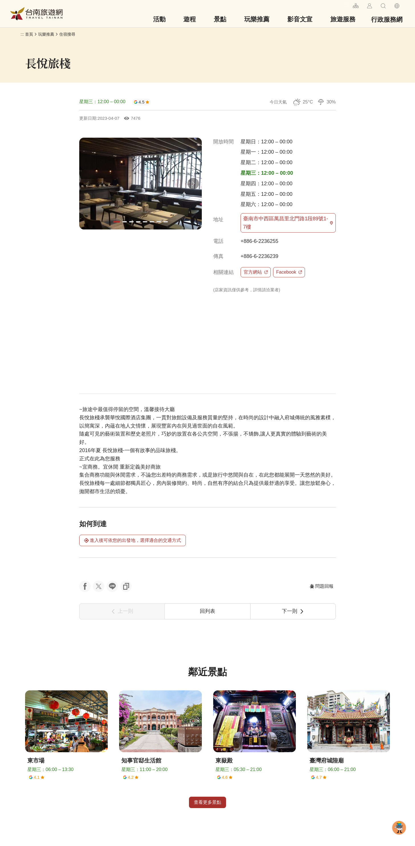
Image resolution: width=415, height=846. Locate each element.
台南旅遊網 (36, 14)
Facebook (289, 272)
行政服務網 (386, 19)
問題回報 (321, 586)
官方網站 (256, 272)
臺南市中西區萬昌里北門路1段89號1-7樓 (288, 223)
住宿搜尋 (67, 34)
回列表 (207, 611)
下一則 (293, 611)
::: (346, 5)
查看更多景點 (207, 802)
